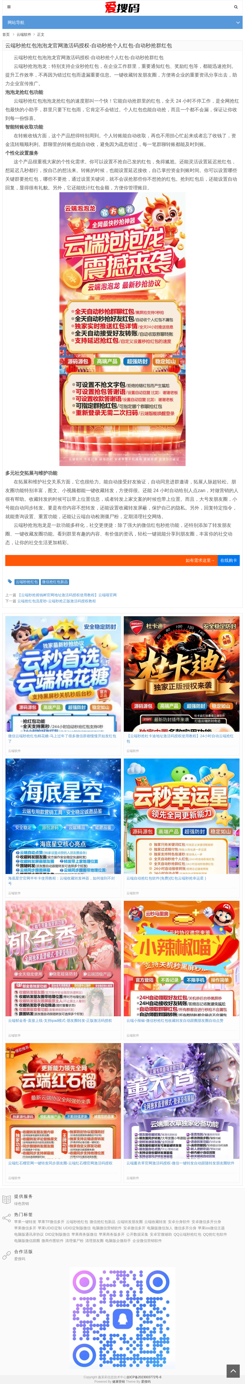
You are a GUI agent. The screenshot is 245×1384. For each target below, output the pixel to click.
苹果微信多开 (25, 1228)
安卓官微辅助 (161, 1234)
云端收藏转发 (155, 1222)
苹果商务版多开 (112, 1234)
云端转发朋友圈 (130, 1222)
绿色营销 (21, 1203)
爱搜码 (19, 1259)
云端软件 (24, 34)
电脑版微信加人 (160, 1228)
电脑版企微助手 (118, 1241)
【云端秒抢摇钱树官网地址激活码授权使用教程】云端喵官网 (67, 595)
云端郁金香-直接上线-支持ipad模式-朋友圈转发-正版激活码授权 (60, 1020)
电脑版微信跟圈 (27, 1241)
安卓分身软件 (179, 1222)
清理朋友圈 (94, 1241)
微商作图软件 (53, 1241)
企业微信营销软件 (147, 1241)
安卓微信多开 (134, 1228)
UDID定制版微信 (77, 1228)
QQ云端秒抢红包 (187, 1234)
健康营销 (118, 1381)
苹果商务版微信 (84, 1234)
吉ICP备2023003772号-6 (143, 1377)
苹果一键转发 (25, 1222)
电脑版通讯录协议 (29, 1234)
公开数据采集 (137, 1234)
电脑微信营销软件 (107, 1228)
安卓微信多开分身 (206, 1222)
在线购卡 (228, 560)
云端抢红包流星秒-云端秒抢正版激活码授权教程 (56, 601)
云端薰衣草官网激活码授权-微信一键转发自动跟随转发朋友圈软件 (180, 1163)
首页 (6, 34)
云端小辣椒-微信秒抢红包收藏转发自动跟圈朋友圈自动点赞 (174, 1020)
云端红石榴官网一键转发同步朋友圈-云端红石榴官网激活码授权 (60, 1163)
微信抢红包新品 (55, 582)
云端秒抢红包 (27, 582)
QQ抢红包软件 (215, 1234)
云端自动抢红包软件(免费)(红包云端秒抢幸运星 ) (166, 878)
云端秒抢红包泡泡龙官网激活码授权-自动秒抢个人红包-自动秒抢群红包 (88, 45)
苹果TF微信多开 (51, 1222)
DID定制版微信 (57, 1234)
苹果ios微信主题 (211, 1228)
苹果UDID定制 (50, 1228)
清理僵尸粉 (74, 1241)
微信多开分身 (185, 1228)
